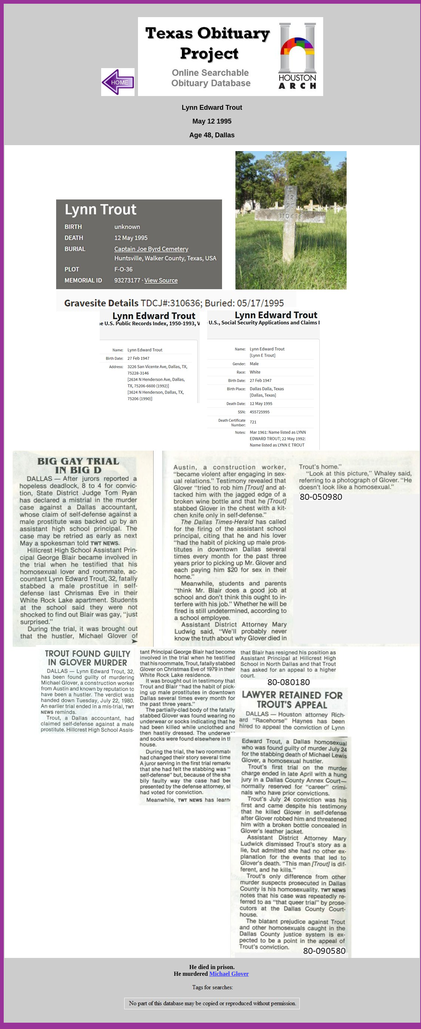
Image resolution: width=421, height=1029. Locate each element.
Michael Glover (229, 974)
